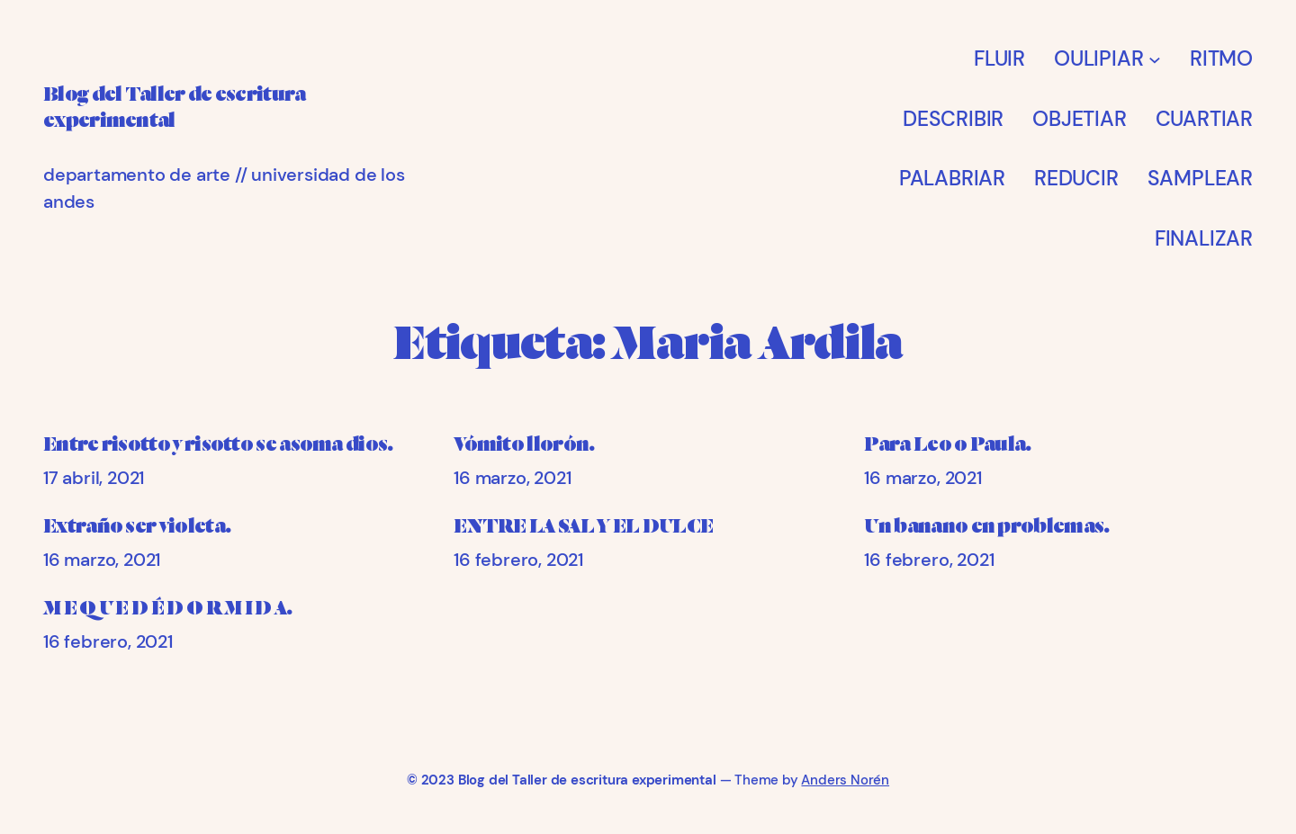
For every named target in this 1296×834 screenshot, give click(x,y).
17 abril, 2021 (93, 477)
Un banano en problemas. (986, 526)
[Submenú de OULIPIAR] (1154, 58)
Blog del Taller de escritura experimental (587, 780)
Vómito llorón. (524, 444)
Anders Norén (845, 780)
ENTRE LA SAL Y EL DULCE (583, 526)
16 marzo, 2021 (512, 477)
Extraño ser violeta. (136, 526)
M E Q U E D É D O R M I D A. (167, 608)
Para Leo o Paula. (947, 444)
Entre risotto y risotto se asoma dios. (218, 444)
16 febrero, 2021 (518, 559)
